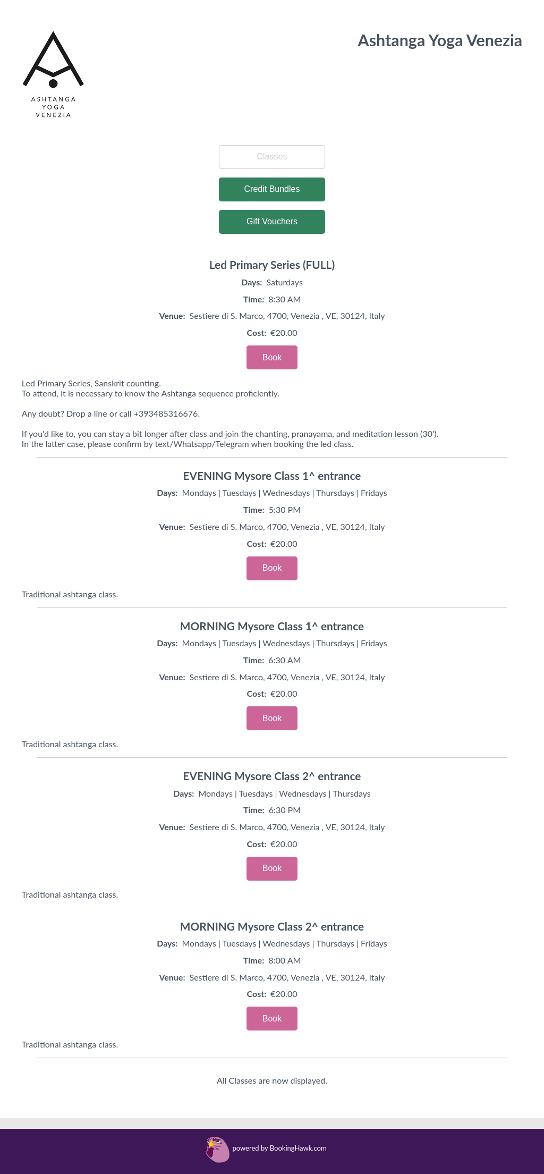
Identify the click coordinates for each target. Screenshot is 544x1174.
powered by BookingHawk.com (279, 1148)
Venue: (172, 315)
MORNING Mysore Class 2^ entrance (272, 926)
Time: (254, 299)
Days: (251, 282)
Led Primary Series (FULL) (272, 264)
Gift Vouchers (272, 221)
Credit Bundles (272, 188)
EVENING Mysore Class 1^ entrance (272, 475)
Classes (272, 156)
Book (272, 357)
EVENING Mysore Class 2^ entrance (272, 775)
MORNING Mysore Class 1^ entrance (272, 625)
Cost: (257, 332)
